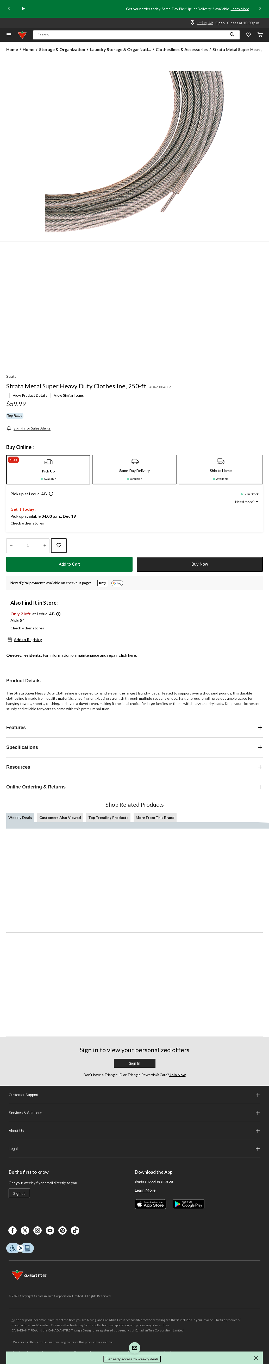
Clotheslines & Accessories (182, 49)
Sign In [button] (134, 1063)
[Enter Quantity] (28, 545)
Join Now (177, 1074)
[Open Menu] (8, 35)
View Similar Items (69, 395)
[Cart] (260, 35)
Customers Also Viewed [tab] (60, 817)
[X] (25, 1230)
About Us (134, 1130)
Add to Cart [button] (69, 564)
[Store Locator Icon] (192, 23)
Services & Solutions (134, 1112)
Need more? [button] (247, 502)
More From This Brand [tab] (155, 817)
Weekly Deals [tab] (20, 817)
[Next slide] (260, 9)
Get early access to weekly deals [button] (132, 1359)
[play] (23, 9)
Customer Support (134, 1094)
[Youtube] (50, 1230)
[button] (232, 35)
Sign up (19, 1193)
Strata (11, 376)
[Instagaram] (37, 1230)
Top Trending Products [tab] (108, 817)
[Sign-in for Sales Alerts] (28, 428)
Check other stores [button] (27, 523)
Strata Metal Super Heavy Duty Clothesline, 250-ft (76, 386)
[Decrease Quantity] (11, 546)
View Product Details (30, 395)
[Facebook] (12, 1230)
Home (12, 49)
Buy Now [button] (199, 564)
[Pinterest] (62, 1230)
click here (127, 655)
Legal (134, 1148)
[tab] (48, 470)
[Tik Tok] (75, 1230)
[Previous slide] (8, 9)
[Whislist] (248, 35)
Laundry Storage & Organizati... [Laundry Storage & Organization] (120, 49)
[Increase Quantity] (44, 546)
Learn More (240, 9)
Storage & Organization (62, 49)
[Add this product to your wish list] (59, 545)
